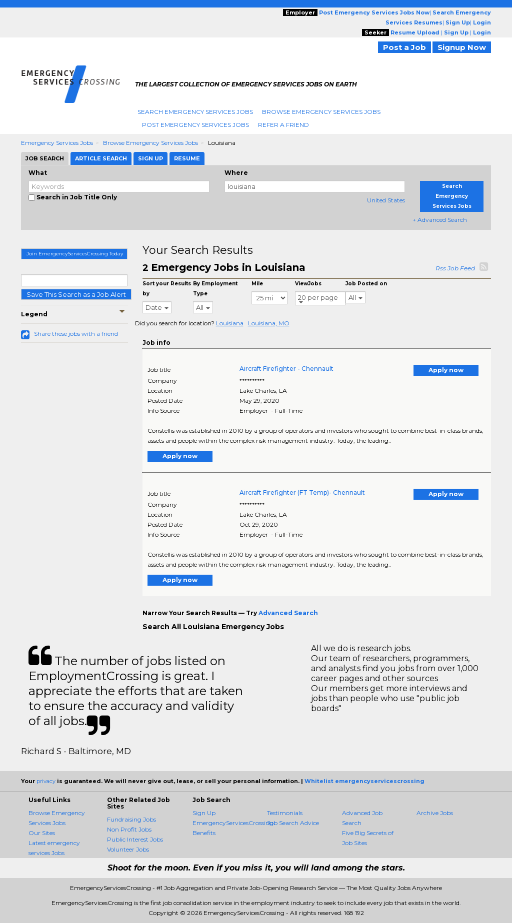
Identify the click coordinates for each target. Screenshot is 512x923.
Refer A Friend (283, 124)
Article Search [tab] (101, 158)
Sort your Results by (166, 288)
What (37, 172)
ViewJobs (308, 283)
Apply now (446, 370)
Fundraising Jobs (131, 819)
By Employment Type (215, 288)
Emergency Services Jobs (57, 142)
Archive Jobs (434, 813)
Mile (257, 283)
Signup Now (462, 47)
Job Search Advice (293, 823)
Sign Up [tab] (150, 158)
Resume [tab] (187, 158)
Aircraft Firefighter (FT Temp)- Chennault (302, 492)
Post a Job (404, 47)
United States (386, 200)
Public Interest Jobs (135, 839)
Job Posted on (366, 283)
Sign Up (204, 813)
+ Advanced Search (439, 219)
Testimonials (284, 813)
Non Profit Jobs (129, 829)
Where (236, 172)
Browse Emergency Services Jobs (321, 111)
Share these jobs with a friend (76, 333)
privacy (46, 781)
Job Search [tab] (45, 158)
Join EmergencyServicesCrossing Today (74, 253)
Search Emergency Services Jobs (195, 111)
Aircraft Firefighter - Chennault (287, 368)
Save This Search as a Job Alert (76, 294)
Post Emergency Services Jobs (195, 124)
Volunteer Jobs (128, 849)
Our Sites (41, 833)
